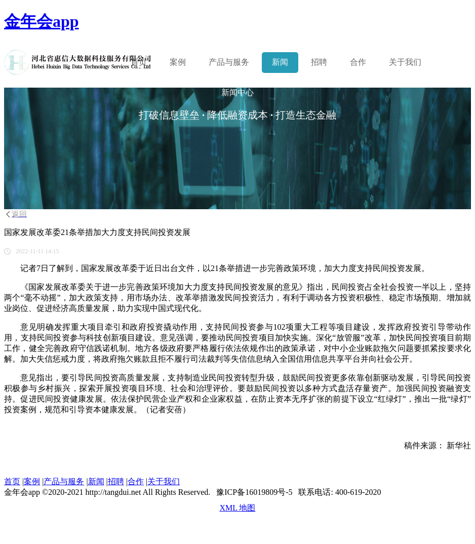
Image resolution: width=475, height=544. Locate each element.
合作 (358, 62)
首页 (139, 62)
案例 (178, 62)
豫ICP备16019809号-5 (254, 492)
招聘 (319, 62)
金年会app (41, 21)
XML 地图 (238, 507)
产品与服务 (64, 481)
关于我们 (405, 62)
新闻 (280, 62)
